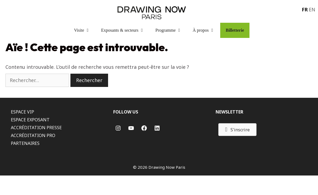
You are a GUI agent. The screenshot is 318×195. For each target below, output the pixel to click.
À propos (206, 30)
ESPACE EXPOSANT (30, 120)
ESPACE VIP (22, 112)
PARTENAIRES (25, 143)
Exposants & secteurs (125, 30)
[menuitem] (304, 9)
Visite (85, 30)
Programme (171, 30)
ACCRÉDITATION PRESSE (36, 128)
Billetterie (235, 30)
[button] (237, 129)
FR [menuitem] (305, 9)
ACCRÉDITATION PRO (33, 135)
